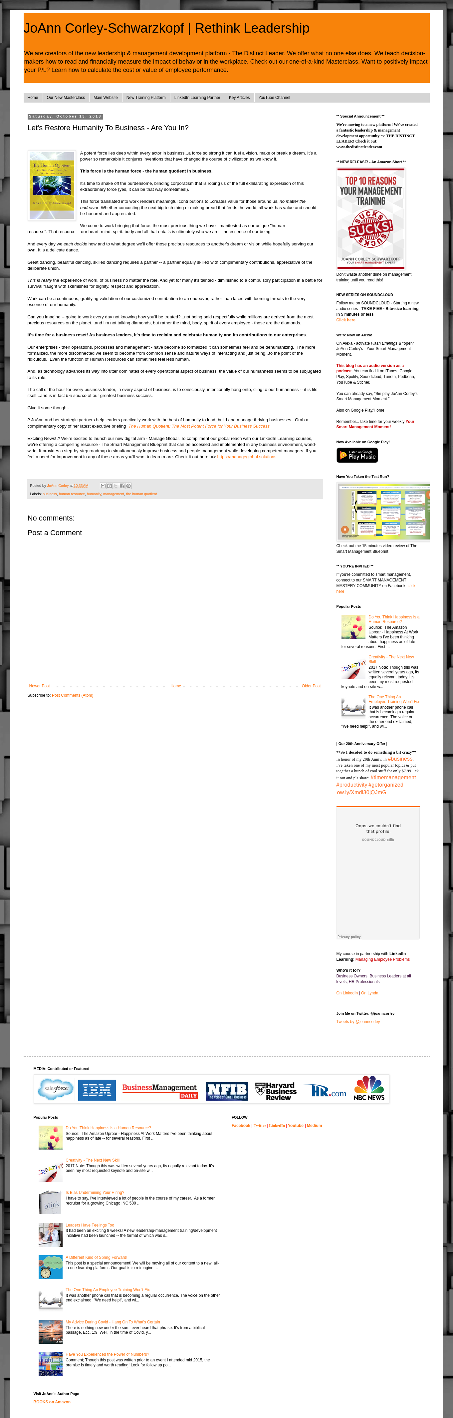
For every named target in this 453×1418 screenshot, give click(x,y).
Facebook (241, 1125)
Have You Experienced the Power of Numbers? (107, 1354)
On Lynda (369, 993)
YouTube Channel (274, 97)
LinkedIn (277, 1125)
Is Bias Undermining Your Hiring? (95, 1192)
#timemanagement (393, 777)
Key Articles (239, 97)
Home (33, 97)
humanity (94, 494)
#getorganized (385, 785)
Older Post (311, 686)
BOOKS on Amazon (52, 1402)
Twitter (260, 1125)
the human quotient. (142, 494)
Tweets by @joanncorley (358, 1021)
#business (400, 759)
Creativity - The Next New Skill (92, 1160)
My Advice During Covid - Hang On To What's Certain (113, 1322)
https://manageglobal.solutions (246, 456)
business (50, 494)
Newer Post (39, 686)
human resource (72, 494)
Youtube (296, 1125)
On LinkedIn (347, 993)
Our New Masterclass (66, 97)
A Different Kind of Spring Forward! (96, 1257)
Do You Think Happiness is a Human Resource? (393, 619)
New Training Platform (146, 97)
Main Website (105, 97)
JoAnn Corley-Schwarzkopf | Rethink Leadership (167, 28)
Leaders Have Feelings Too (90, 1225)
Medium (314, 1125)
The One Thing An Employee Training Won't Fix (393, 699)
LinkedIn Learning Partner (197, 97)
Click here (346, 320)
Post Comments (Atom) (73, 695)
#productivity (352, 785)
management (113, 494)
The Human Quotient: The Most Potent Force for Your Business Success (199, 426)
